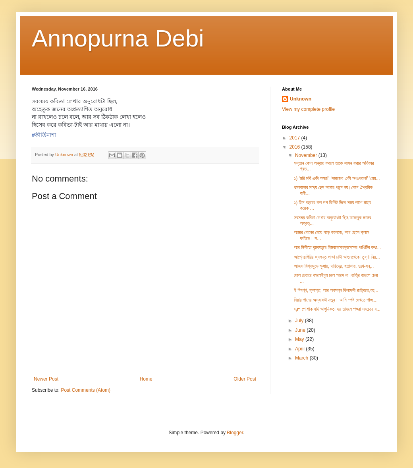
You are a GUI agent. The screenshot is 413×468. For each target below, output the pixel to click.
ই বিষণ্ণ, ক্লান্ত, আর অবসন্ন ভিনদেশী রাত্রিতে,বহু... (336, 290)
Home (146, 379)
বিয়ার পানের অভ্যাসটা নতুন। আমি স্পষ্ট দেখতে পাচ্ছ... (336, 300)
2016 (295, 147)
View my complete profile (308, 109)
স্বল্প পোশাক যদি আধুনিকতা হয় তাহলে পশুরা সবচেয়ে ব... (337, 309)
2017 (295, 138)
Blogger (235, 432)
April (300, 349)
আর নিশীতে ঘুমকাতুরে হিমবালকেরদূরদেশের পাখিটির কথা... (337, 247)
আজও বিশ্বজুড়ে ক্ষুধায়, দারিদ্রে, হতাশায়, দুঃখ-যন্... (334, 266)
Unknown (300, 99)
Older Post (245, 379)
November (306, 155)
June (301, 330)
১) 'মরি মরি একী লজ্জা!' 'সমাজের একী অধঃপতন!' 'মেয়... (337, 178)
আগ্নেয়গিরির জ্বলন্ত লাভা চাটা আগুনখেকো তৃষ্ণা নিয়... (337, 257)
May (300, 339)
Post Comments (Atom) (85, 390)
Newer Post (46, 379)
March (302, 358)
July (300, 320)
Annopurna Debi (118, 38)
